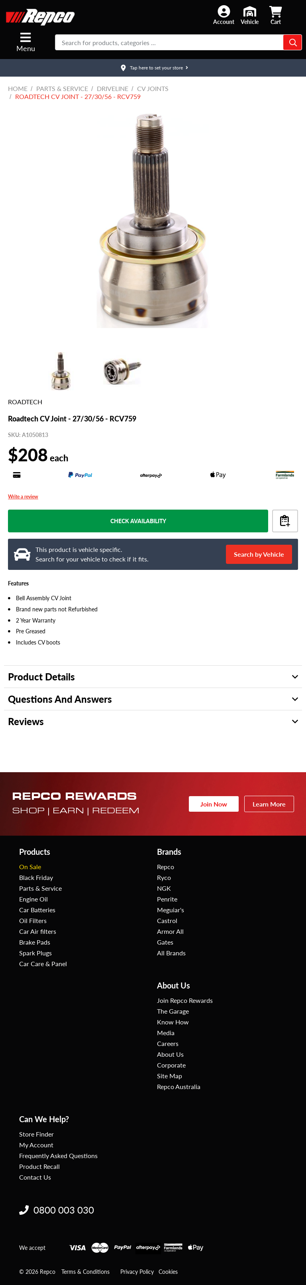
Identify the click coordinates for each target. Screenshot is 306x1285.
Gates (165, 942)
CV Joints (153, 88)
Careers (167, 1043)
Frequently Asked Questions (58, 1155)
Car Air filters (37, 931)
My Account (36, 1145)
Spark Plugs (35, 953)
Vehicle (250, 21)
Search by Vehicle (259, 554)
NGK (164, 888)
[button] (223, 15)
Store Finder (36, 1134)
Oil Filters (33, 920)
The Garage (173, 1011)
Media (166, 1032)
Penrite (167, 899)
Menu (25, 42)
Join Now (213, 804)
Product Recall (39, 1166)
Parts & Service (62, 88)
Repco (165, 866)
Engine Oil (33, 899)
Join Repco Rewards (185, 1000)
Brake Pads (34, 942)
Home (17, 88)
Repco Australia (178, 1086)
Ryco (164, 877)
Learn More (269, 804)
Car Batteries (37, 909)
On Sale (30, 866)
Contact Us (35, 1177)
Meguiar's (170, 909)
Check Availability (138, 521)
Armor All (170, 931)
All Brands (171, 953)
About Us (170, 1054)
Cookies (168, 1271)
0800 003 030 (56, 1210)
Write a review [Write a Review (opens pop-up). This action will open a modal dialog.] (23, 496)
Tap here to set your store (156, 68)
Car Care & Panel (43, 963)
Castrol (167, 920)
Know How (173, 1022)
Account (223, 21)
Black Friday (36, 877)
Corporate (171, 1065)
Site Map (169, 1075)
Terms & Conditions (85, 1271)
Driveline (112, 88)
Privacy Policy (137, 1271)
